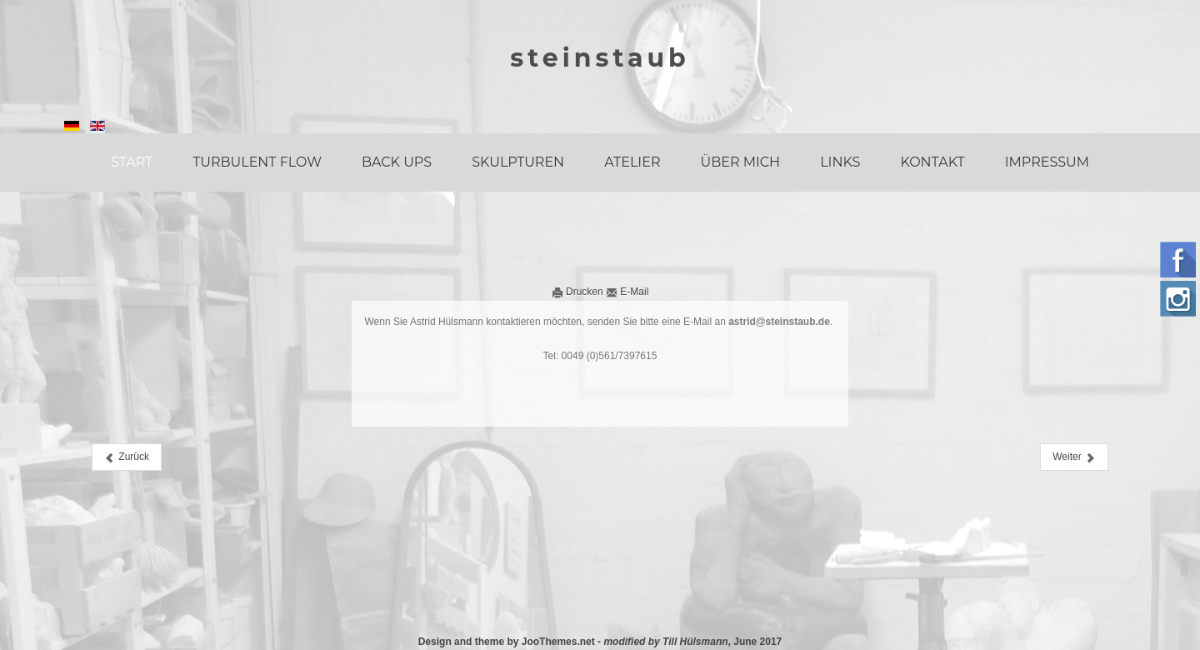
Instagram (1178, 299)
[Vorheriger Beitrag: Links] (127, 456)
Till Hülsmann (695, 642)
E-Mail (627, 292)
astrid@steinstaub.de (779, 322)
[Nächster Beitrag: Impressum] (1074, 456)
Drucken (579, 292)
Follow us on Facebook (1178, 260)
